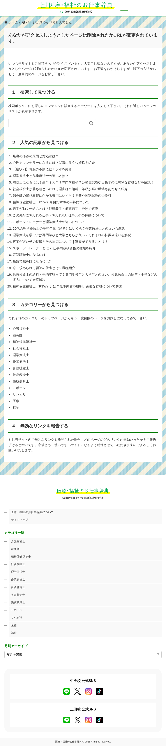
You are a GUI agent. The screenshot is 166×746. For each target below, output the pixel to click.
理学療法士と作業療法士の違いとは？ (41, 176)
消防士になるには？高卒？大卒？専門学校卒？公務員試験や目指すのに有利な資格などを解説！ (83, 182)
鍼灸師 (18, 335)
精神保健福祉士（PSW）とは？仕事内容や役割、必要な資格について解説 (67, 286)
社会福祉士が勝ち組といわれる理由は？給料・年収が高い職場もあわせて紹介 (70, 189)
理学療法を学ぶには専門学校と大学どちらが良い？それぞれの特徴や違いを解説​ (72, 235)
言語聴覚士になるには (29, 255)
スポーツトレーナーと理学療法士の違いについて (49, 222)
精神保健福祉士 (24, 342)
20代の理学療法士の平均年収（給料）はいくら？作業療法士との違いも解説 (69, 228)
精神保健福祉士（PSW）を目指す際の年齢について (51, 202)
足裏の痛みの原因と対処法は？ (36, 156)
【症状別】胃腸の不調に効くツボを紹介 (42, 169)
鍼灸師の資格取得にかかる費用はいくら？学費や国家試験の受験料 (62, 195)
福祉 (16, 407)
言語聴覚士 (21, 368)
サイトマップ (19, 519)
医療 (16, 401)
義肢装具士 (21, 381)
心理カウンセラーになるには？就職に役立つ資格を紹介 (54, 162)
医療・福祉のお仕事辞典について (32, 512)
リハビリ (19, 394)
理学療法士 (21, 355)
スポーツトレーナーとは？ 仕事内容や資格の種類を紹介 (54, 248)
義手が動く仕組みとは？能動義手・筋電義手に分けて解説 (55, 209)
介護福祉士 (21, 328)
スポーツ (19, 388)
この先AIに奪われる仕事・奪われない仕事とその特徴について (58, 215)
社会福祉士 (21, 348)
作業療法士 (21, 361)
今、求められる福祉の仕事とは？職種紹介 (44, 268)
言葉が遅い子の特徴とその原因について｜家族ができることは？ (60, 241)
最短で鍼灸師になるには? (32, 261)
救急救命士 (21, 375)
